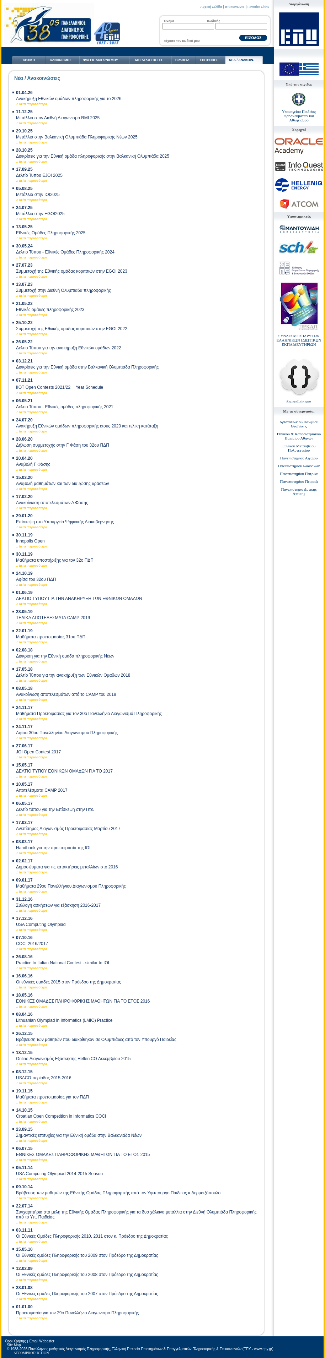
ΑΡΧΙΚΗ (29, 60)
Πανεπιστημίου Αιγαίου (299, 458)
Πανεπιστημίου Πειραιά (299, 481)
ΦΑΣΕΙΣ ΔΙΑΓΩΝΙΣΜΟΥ (100, 60)
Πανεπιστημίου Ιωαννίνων (299, 466)
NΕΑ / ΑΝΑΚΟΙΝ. (241, 60)
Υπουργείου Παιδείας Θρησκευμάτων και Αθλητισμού (299, 115)
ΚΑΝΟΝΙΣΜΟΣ (60, 60)
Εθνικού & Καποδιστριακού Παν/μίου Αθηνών (299, 436)
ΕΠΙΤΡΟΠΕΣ (209, 60)
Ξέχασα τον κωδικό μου (181, 41)
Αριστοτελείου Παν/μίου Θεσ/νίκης (298, 424)
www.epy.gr (263, 1349)
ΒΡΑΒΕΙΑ (182, 60)
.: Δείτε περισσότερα (31, 104)
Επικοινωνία (234, 7)
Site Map (14, 1345)
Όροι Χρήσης (15, 1341)
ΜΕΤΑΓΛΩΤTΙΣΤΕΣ (149, 60)
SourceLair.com (299, 401)
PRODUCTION (37, 1353)
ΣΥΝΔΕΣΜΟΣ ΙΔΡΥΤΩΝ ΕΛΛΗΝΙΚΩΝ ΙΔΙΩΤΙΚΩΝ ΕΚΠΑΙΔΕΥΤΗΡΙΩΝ (298, 340)
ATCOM (20, 1353)
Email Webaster (41, 1341)
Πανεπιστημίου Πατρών (299, 473)
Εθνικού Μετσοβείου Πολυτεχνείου (298, 448)
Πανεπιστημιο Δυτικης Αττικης (299, 491)
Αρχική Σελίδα (211, 7)
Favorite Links (258, 7)
